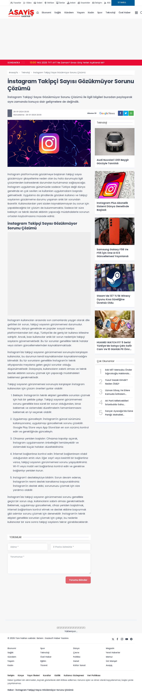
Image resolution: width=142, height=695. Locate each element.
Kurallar (47, 675)
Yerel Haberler (113, 652)
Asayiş (109, 665)
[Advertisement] (71, 39)
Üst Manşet (111, 661)
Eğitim (43, 661)
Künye (21, 675)
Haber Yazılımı (61, 638)
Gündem (69, 12)
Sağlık (57, 12)
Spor (99, 12)
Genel (76, 661)
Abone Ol (102, 113)
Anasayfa (13, 72)
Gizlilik (57, 675)
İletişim (11, 675)
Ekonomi (46, 12)
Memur (109, 656)
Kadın (91, 12)
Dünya (76, 648)
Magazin (110, 648)
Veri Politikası (93, 675)
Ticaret (43, 665)
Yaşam (81, 12)
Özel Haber (125, 12)
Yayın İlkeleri (33, 675)
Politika (76, 656)
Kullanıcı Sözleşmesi (74, 675)
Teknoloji (110, 12)
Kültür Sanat (79, 665)
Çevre (76, 652)
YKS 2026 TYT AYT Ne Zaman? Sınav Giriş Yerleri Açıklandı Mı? (67, 62)
